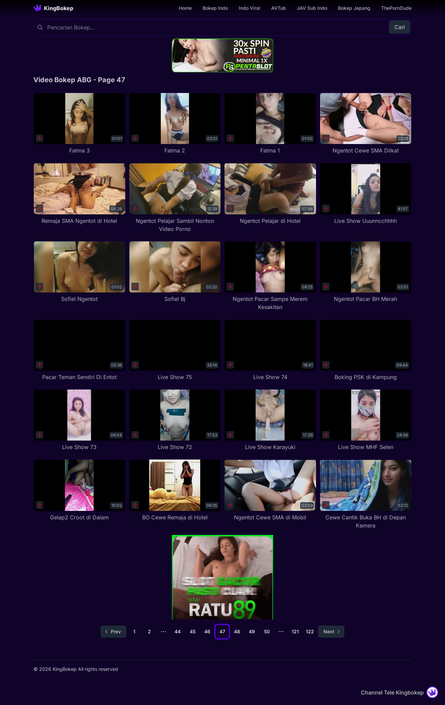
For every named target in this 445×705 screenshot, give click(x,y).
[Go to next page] (331, 632)
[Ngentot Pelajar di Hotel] (270, 194)
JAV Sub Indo (312, 8)
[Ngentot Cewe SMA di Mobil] (270, 490)
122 (310, 631)
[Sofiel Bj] (175, 272)
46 (207, 631)
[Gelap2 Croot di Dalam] (79, 490)
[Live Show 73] (79, 420)
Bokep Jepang (354, 8)
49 (252, 631)
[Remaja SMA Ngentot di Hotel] (79, 194)
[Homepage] (53, 8)
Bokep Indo (215, 8)
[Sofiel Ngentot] (79, 272)
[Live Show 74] (270, 350)
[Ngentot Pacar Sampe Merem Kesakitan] (270, 276)
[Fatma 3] (79, 124)
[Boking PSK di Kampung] (366, 350)
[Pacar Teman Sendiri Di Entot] (79, 350)
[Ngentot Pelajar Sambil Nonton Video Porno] (175, 198)
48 (237, 631)
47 (222, 631)
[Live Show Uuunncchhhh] (366, 194)
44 (178, 631)
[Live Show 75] (175, 350)
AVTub (278, 8)
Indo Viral (249, 8)
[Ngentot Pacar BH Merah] (366, 272)
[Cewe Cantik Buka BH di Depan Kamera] (366, 494)
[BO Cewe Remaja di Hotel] (175, 490)
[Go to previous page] (113, 632)
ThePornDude (396, 8)
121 (295, 631)
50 (267, 631)
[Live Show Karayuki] (270, 420)
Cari (399, 27)
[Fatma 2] (175, 124)
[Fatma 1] (270, 124)
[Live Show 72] (175, 420)
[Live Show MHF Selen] (366, 420)
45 (192, 631)
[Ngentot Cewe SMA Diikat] (366, 124)
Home (185, 8)
